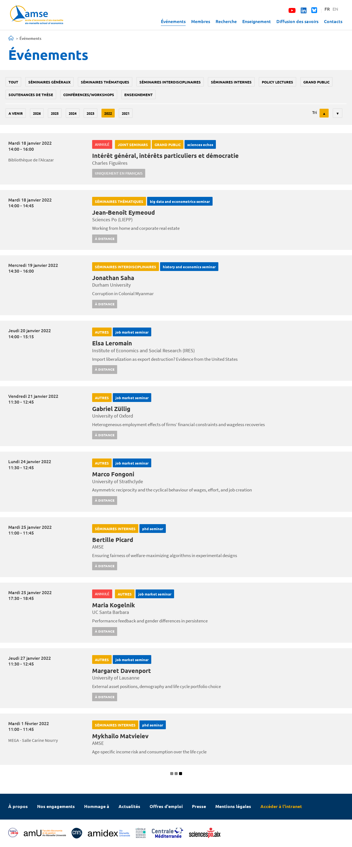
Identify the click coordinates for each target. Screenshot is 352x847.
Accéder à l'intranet (281, 806)
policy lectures (277, 82)
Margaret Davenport (121, 670)
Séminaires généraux (49, 82)
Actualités (129, 806)
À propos (18, 806)
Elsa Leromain (112, 343)
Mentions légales (233, 806)
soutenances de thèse (31, 94)
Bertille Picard (112, 539)
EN (335, 9)
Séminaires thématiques (105, 82)
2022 (108, 113)
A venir (16, 113)
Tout (13, 82)
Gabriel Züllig (111, 408)
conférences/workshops (88, 94)
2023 (90, 113)
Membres (200, 21)
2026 (37, 113)
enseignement (138, 94)
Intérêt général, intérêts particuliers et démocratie (165, 155)
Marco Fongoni (113, 474)
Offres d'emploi (166, 806)
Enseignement (256, 21)
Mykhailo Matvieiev (120, 736)
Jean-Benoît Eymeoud (123, 212)
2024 (72, 113)
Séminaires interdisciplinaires (170, 82)
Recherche (226, 21)
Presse (199, 806)
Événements (173, 21)
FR (327, 9)
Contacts (333, 21)
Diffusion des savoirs (297, 21)
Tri (314, 112)
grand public (316, 82)
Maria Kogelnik (113, 605)
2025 (55, 113)
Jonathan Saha (113, 277)
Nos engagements (56, 806)
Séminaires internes (231, 82)
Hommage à (96, 806)
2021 (126, 113)
